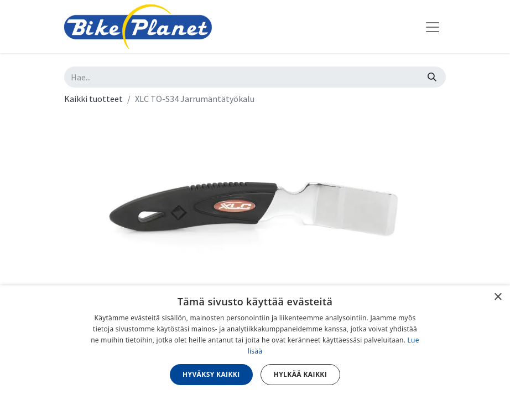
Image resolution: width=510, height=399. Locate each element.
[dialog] (255, 342)
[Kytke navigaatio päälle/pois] (432, 26)
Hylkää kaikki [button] (300, 374)
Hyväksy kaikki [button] (211, 374)
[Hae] (432, 77)
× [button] (497, 297)
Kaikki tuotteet (93, 98)
